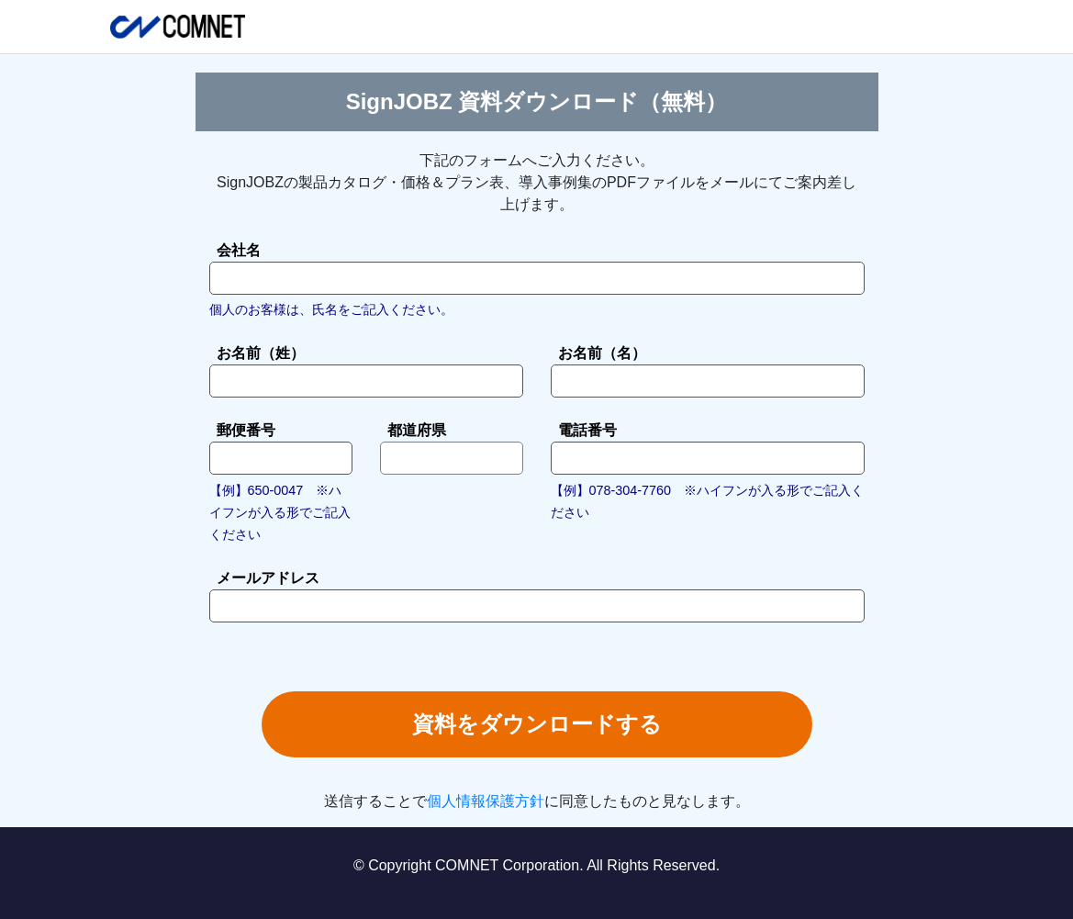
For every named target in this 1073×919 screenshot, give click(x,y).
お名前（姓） (261, 353)
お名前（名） (602, 353)
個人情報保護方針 (485, 801)
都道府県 (416, 430)
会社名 (239, 250)
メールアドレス (268, 578)
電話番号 (587, 430)
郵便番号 (246, 430)
